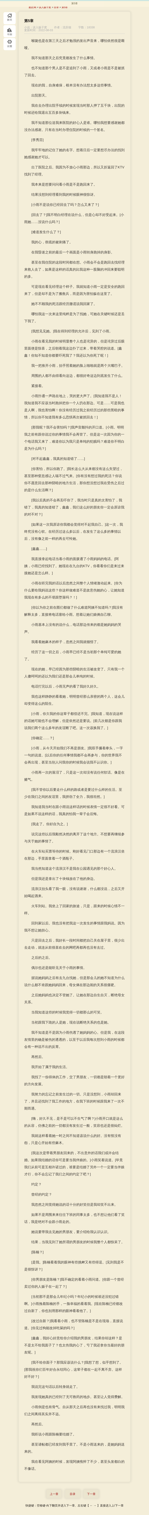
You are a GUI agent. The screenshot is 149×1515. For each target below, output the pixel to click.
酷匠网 (32, 7)
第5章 (65, 7)
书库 (9, 31)
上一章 (54, 1494)
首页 (9, 18)
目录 (9, 44)
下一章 (91, 1494)
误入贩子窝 (45, 7)
